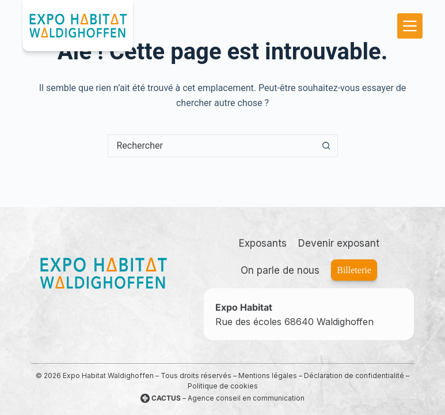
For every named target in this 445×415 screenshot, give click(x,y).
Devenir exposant (338, 243)
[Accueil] (103, 273)
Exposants (263, 243)
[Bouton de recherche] (326, 145)
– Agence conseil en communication (222, 398)
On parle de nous (280, 270)
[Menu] (410, 26)
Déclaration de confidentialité (354, 375)
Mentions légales (267, 375)
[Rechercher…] (211, 145)
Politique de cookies (223, 386)
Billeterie (354, 270)
